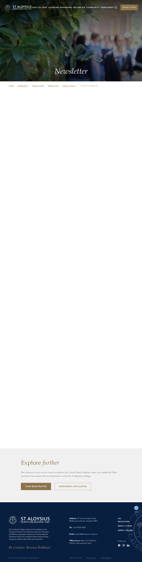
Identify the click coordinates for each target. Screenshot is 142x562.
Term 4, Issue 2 (69, 86)
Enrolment (107, 7)
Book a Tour (129, 7)
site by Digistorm (106, 558)
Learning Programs (60, 7)
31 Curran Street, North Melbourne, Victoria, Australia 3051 (83, 519)
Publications (38, 86)
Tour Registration (36, 486)
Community (93, 7)
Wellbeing (79, 7)
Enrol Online (125, 530)
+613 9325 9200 (79, 527)
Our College (39, 7)
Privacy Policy (91, 558)
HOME (11, 86)
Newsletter (53, 86)
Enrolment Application (73, 486)
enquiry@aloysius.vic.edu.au (86, 534)
